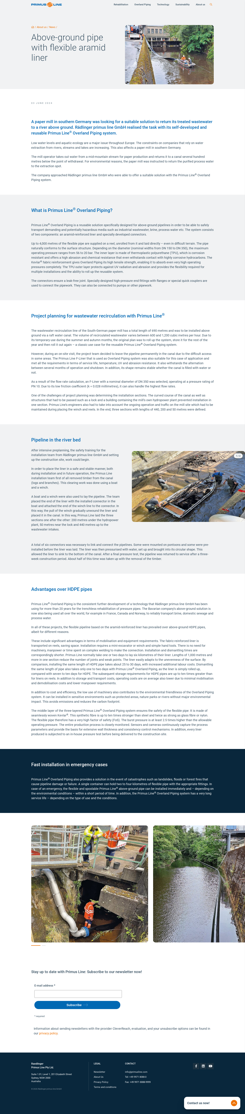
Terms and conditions (105, 1087)
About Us (98, 1077)
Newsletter (99, 1072)
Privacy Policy (101, 1082)
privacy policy (48, 1033)
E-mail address (43, 985)
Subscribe (74, 1005)
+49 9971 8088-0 (137, 1077)
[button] (160, 486)
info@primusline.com (136, 1072)
